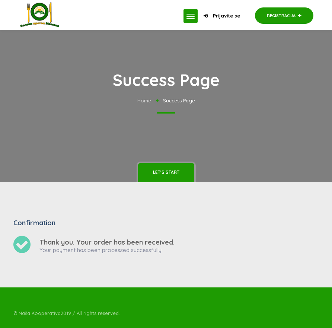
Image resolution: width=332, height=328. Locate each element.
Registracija (284, 15)
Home (144, 101)
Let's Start (166, 172)
